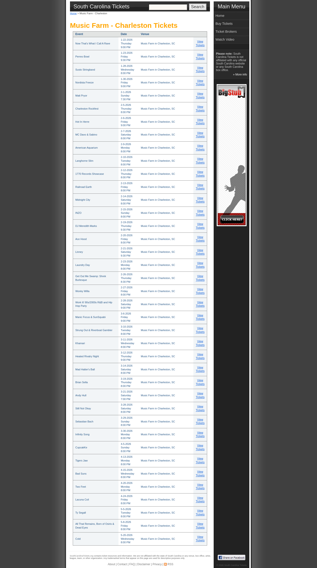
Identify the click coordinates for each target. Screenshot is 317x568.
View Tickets (200, 43)
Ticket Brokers (226, 31)
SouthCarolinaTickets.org (81, 556)
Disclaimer (143, 564)
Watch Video (225, 39)
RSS (170, 564)
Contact (122, 564)
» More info (240, 74)
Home (73, 13)
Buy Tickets (224, 23)
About (111, 564)
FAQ (132, 564)
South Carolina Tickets (235, 565)
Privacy (157, 564)
